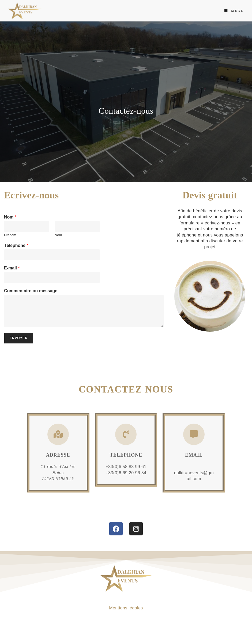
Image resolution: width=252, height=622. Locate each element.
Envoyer (19, 338)
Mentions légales (126, 608)
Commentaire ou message (30, 290)
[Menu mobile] (234, 11)
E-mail (12, 268)
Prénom (10, 235)
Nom (10, 217)
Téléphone (16, 245)
